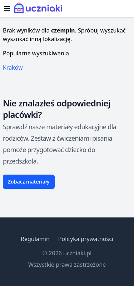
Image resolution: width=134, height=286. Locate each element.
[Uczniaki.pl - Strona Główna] (39, 9)
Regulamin (35, 239)
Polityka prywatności (85, 239)
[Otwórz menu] (7, 8)
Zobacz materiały (29, 181)
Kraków (13, 67)
